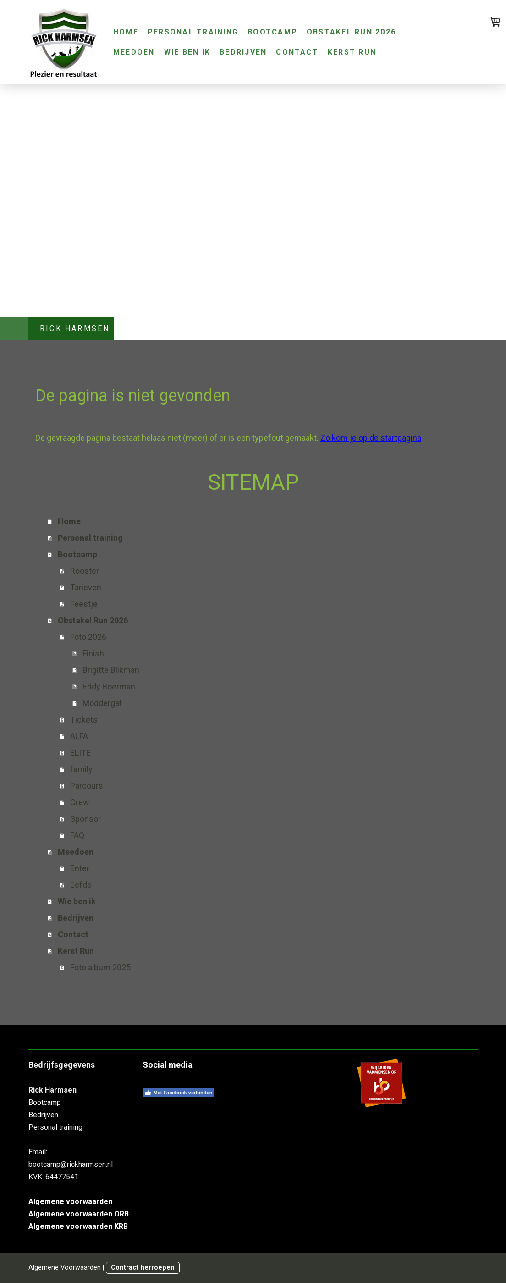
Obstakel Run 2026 (351, 32)
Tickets (84, 719)
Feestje (84, 604)
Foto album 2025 (100, 967)
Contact (297, 52)
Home (125, 32)
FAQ (77, 835)
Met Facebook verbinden (178, 1092)
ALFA (79, 736)
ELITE (80, 752)
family (81, 769)
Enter (79, 868)
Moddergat (102, 703)
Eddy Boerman (108, 686)
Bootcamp (272, 32)
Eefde (81, 885)
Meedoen (134, 52)
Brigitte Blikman (110, 670)
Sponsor (85, 819)
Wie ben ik (187, 52)
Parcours (86, 785)
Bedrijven (243, 52)
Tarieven (85, 587)
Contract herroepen (143, 1268)
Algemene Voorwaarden (64, 1268)
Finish (93, 653)
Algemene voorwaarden (70, 1201)
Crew (79, 802)
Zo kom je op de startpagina (370, 438)
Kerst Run (352, 52)
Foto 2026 (88, 637)
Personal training (193, 32)
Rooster (84, 571)
